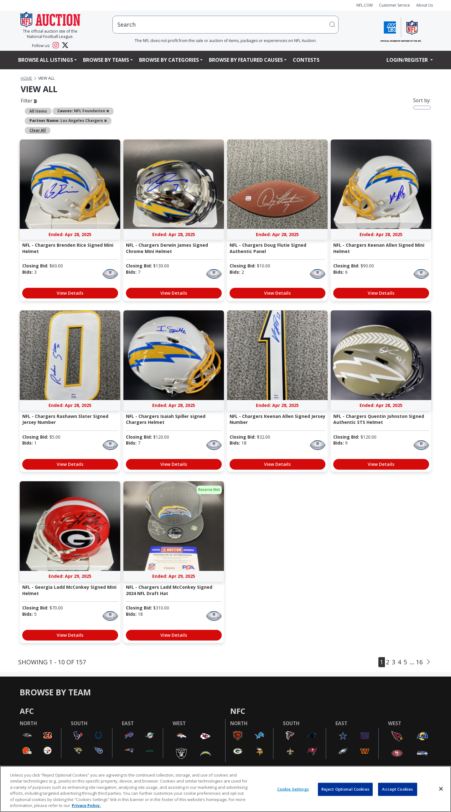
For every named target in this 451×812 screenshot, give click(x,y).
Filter (29, 100)
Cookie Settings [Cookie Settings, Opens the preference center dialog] (293, 789)
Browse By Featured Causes (246, 59)
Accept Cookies (397, 789)
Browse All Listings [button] (45, 59)
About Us (424, 5)
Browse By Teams (106, 59)
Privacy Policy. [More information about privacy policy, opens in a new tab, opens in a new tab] (86, 805)
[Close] (441, 789)
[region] (225, 789)
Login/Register (407, 59)
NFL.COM (364, 5)
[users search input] (225, 25)
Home (26, 78)
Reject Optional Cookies (345, 789)
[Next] (428, 662)
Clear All (37, 130)
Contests (306, 59)
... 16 (416, 662)
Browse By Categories (169, 59)
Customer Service (394, 5)
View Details (70, 293)
